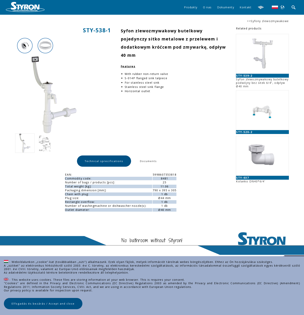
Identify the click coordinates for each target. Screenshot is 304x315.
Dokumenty (225, 7)
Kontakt (245, 7)
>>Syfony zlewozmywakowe (268, 21)
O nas (207, 7)
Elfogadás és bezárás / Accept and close (43, 303)
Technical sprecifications (104, 161)
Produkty (190, 7)
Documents (148, 161)
